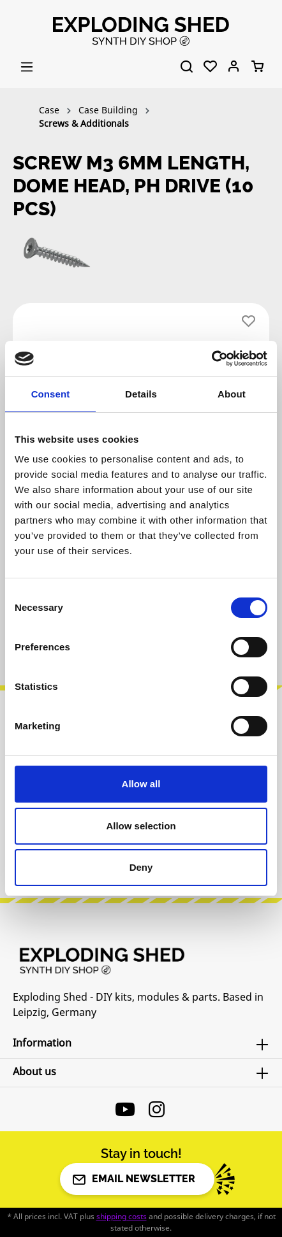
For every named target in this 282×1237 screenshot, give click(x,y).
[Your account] (234, 67)
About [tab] (232, 394)
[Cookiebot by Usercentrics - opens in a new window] (211, 358)
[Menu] (27, 67)
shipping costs (121, 1216)
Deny (141, 867)
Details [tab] (141, 394)
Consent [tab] (50, 394)
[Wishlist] (210, 67)
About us (34, 1071)
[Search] (186, 67)
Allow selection (140, 825)
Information (42, 1043)
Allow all (141, 783)
